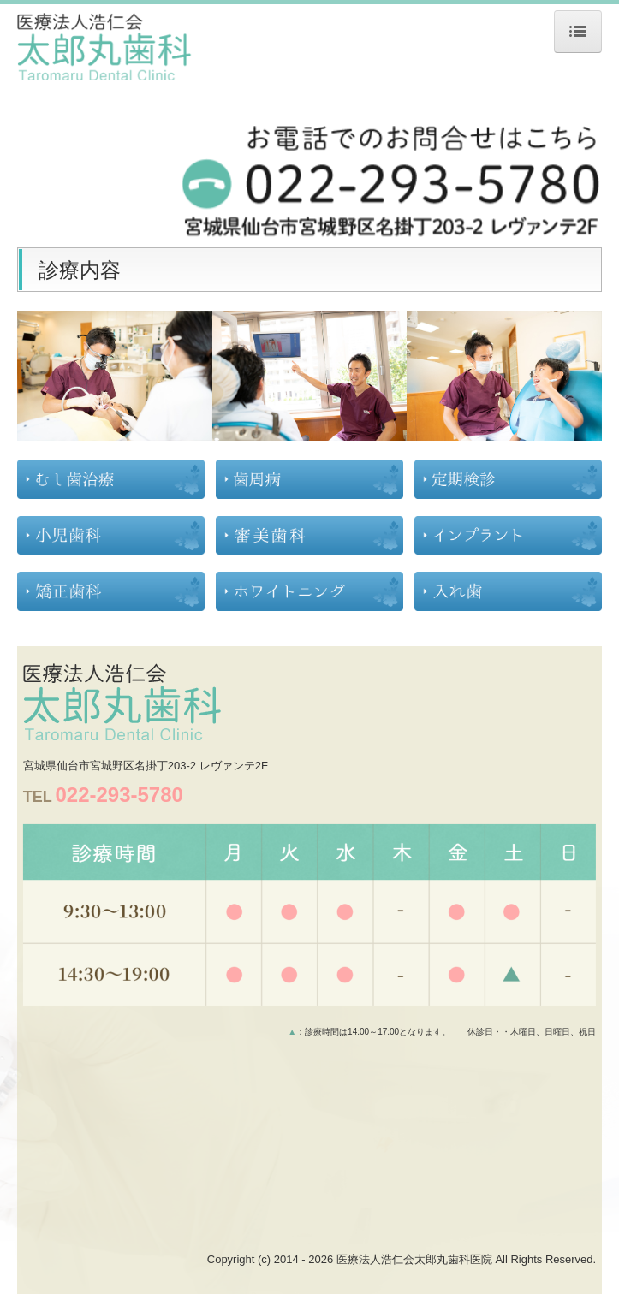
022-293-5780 (118, 794)
